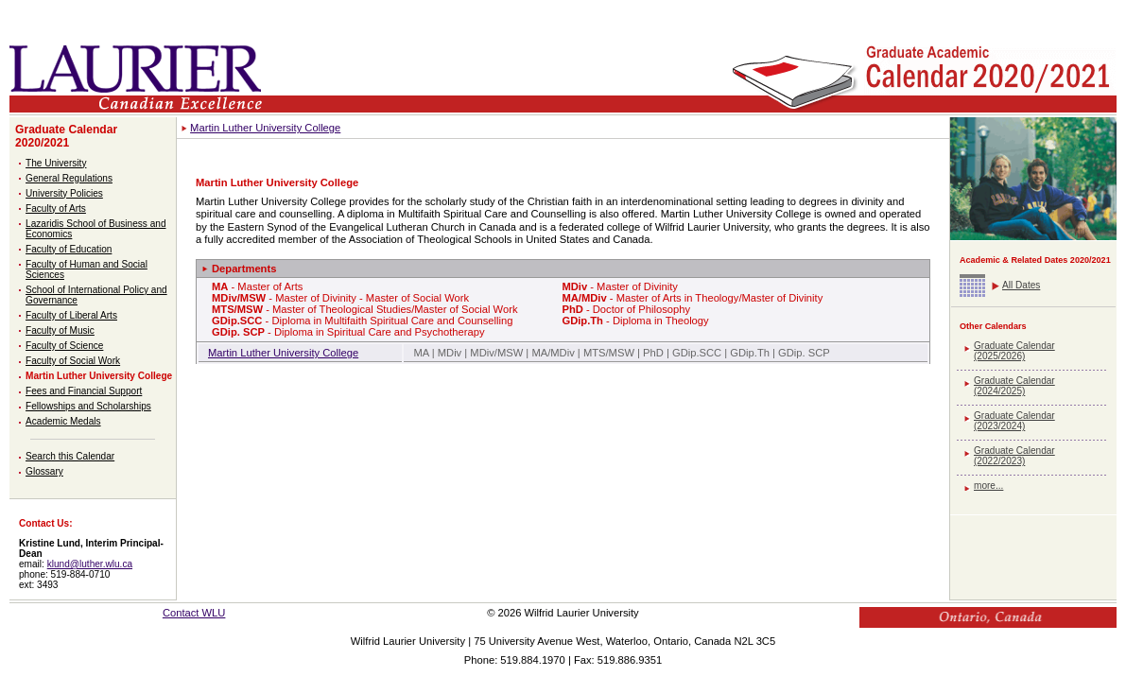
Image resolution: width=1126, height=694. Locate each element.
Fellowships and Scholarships (88, 406)
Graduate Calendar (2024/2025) (1014, 385)
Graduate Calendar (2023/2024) (1014, 420)
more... (988, 485)
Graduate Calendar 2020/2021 (66, 136)
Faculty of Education (69, 249)
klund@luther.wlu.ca (89, 564)
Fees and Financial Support (84, 391)
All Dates (1021, 285)
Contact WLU (194, 612)
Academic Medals (63, 421)
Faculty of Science (64, 345)
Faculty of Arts (56, 208)
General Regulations (69, 178)
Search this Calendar (70, 456)
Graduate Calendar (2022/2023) (1014, 455)
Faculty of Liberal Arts (71, 315)
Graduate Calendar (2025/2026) (1014, 350)
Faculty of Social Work (73, 361)
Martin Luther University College (99, 376)
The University (56, 163)
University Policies (64, 193)
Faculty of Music (60, 330)
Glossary (44, 471)
